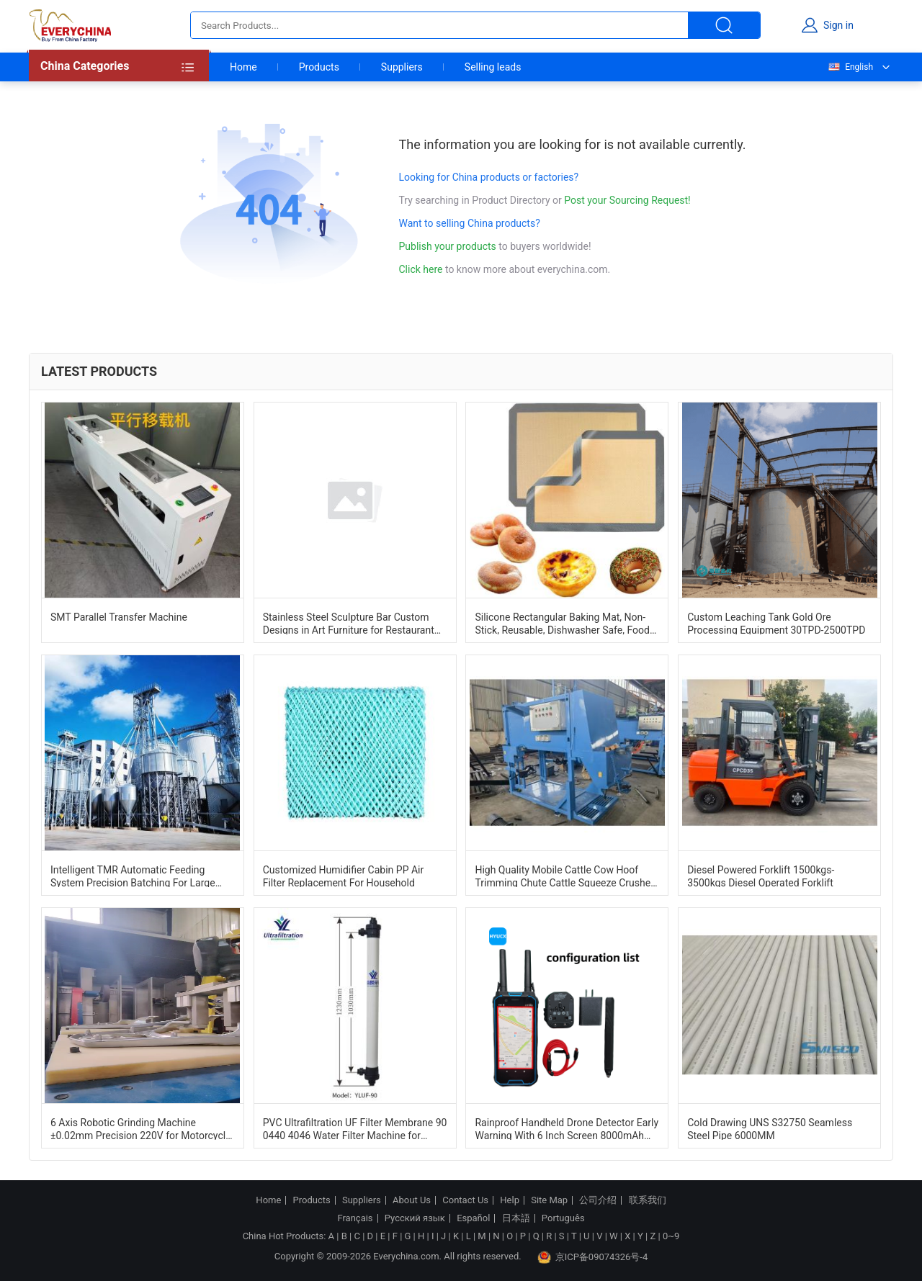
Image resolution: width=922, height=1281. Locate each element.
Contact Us (465, 1200)
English (850, 67)
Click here (421, 269)
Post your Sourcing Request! (627, 200)
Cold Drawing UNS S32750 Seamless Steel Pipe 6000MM (769, 1128)
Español (473, 1218)
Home (243, 67)
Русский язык (415, 1218)
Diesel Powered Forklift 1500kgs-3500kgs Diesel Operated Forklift (760, 875)
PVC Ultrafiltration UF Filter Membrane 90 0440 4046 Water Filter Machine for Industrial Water (355, 1128)
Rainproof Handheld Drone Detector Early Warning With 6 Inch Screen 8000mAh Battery (566, 1128)
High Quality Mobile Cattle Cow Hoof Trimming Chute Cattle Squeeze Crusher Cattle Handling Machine (564, 875)
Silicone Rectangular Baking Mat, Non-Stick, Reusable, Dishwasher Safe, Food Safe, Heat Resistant (562, 622)
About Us (412, 1200)
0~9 (671, 1236)
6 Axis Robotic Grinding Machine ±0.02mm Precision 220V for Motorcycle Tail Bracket (140, 1128)
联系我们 (647, 1200)
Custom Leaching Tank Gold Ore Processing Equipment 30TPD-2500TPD (776, 622)
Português (563, 1218)
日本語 (516, 1218)
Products (319, 67)
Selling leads (493, 67)
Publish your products (449, 246)
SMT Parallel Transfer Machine (118, 617)
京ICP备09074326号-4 (592, 1257)
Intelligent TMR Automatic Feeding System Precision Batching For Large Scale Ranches (132, 875)
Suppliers (402, 67)
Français (354, 1218)
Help (509, 1200)
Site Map (549, 1200)
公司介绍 (598, 1200)
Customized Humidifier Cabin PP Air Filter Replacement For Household (343, 875)
